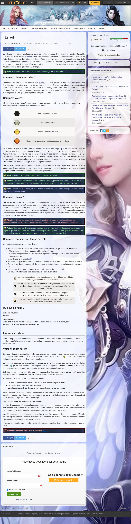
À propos (20, 514)
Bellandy (17, 43)
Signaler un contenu (79, 514)
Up (61, 149)
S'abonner (95, 3)
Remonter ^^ (125, 508)
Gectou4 (10, 43)
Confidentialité (48, 514)
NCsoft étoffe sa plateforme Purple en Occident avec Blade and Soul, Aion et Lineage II (106, 117)
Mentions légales (31, 514)
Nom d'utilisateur (14, 471)
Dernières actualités (99, 70)
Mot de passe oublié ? (24, 499)
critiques (121, 46)
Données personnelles (62, 514)
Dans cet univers (62, 3)
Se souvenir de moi (17, 490)
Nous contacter (97, 514)
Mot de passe (12, 480)
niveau (41, 82)
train (49, 132)
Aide (88, 514)
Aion (7, 508)
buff (29, 259)
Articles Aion (16, 508)
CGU (40, 514)
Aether (29, 56)
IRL (44, 430)
